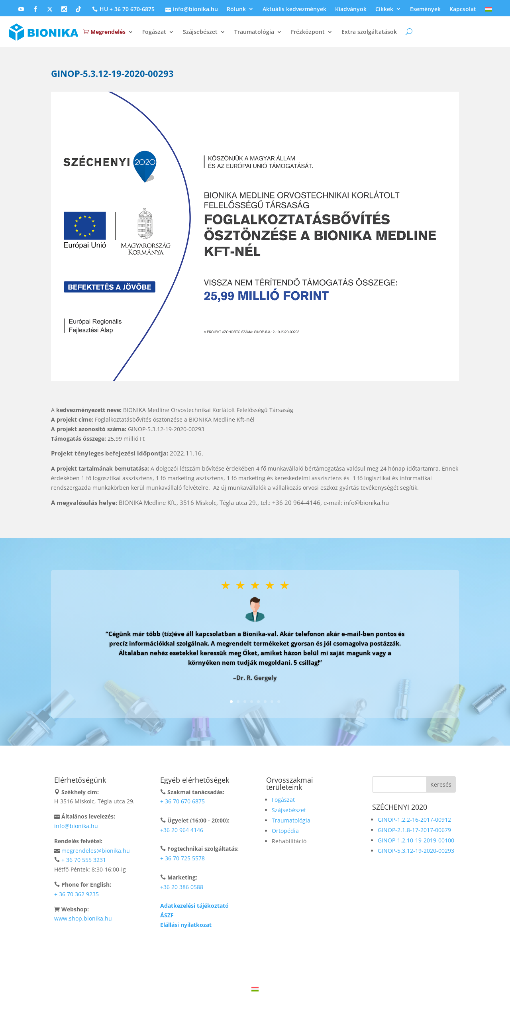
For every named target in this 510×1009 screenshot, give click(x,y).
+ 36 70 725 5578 (182, 858)
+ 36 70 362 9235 (76, 894)
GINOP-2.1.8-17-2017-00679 (414, 830)
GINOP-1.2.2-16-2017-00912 (414, 819)
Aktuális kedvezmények (294, 9)
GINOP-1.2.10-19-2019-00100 (416, 840)
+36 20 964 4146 (181, 830)
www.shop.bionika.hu (83, 918)
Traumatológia (254, 31)
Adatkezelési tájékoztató (194, 905)
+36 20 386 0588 (181, 887)
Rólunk (236, 9)
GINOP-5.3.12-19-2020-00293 (416, 850)
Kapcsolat (462, 9)
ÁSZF (167, 915)
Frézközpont (308, 31)
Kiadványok (351, 9)
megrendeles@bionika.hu (95, 850)
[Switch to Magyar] (255, 988)
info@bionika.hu (190, 9)
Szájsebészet (200, 31)
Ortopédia (285, 830)
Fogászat (154, 31)
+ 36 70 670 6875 (182, 801)
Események (425, 9)
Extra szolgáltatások (369, 31)
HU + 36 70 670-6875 (122, 9)
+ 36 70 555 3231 (83, 860)
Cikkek (384, 9)
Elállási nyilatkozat (186, 925)
